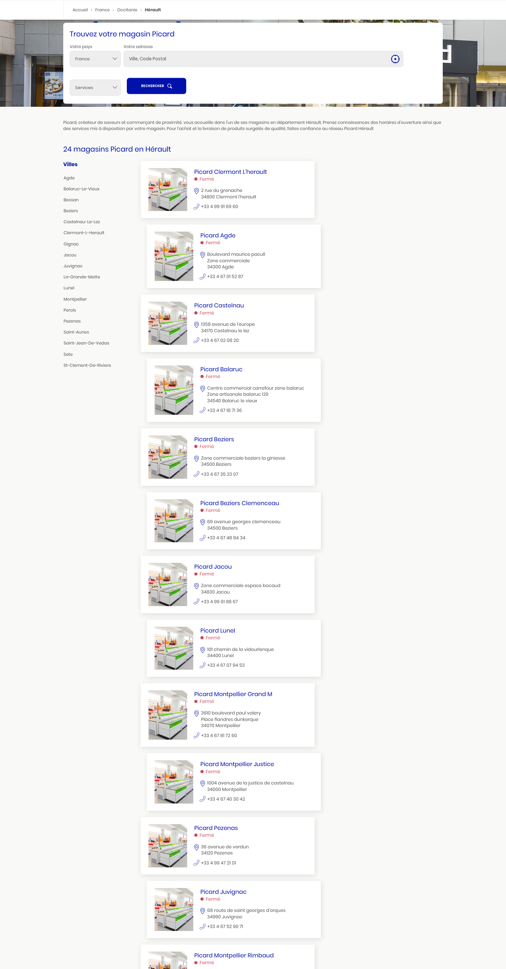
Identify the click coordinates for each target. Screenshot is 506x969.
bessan (71, 201)
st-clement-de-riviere (87, 366)
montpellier (75, 300)
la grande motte (285, 947)
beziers (71, 212)
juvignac (73, 267)
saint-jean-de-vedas (86, 344)
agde (69, 179)
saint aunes (402, 947)
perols (70, 311)
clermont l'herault (84, 953)
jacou (70, 256)
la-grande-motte (82, 278)
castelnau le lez (120, 953)
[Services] (345, 73)
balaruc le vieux (373, 947)
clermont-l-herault (84, 234)
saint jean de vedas (159, 947)
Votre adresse (138, 61)
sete (68, 355)
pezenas (72, 322)
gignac (71, 245)
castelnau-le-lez (82, 223)
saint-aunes (76, 333)
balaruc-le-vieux (81, 190)
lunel (69, 289)
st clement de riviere (234, 947)
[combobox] (95, 73)
